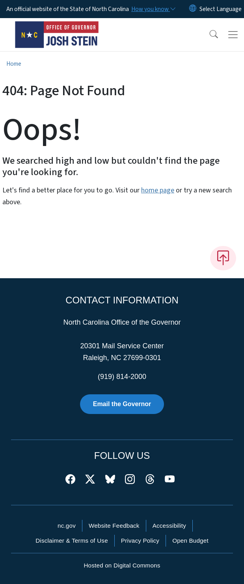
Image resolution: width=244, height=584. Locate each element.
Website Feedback (114, 525)
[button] (208, 34)
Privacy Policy (140, 540)
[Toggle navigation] (233, 34)
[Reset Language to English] (192, 9)
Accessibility (169, 525)
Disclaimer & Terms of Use (71, 540)
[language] (220, 9)
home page (157, 190)
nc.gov (67, 525)
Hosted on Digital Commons (122, 565)
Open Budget (190, 540)
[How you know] (153, 9)
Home (13, 63)
